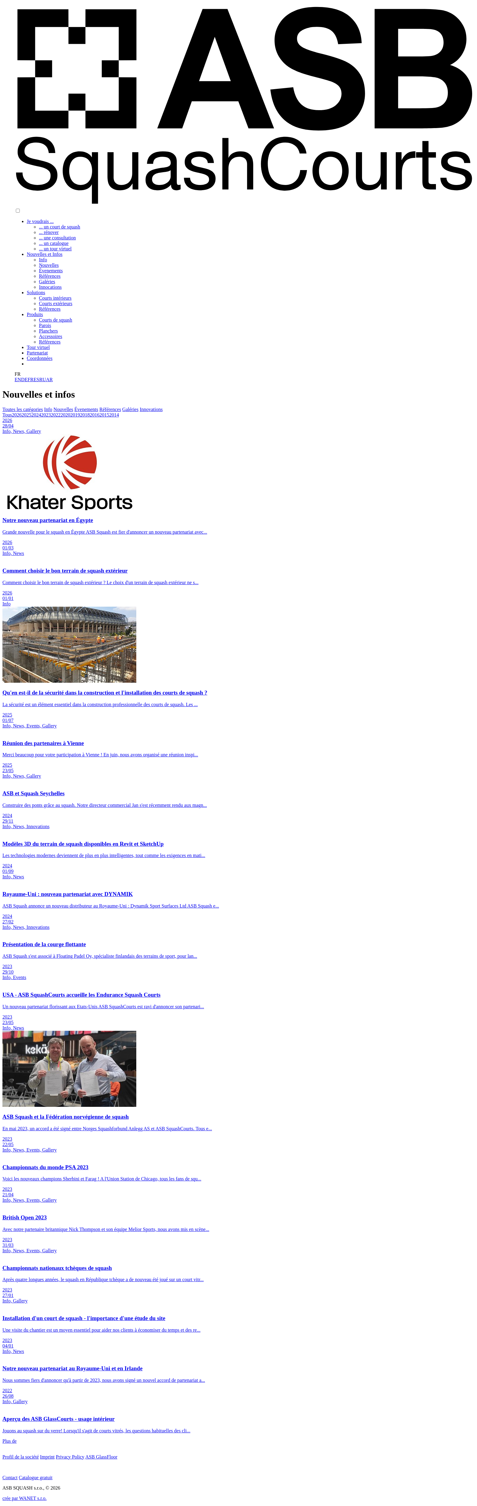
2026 (17, 414)
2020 (65, 414)
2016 (94, 414)
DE (24, 379)
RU (42, 379)
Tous (7, 414)
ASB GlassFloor (101, 1456)
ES (36, 379)
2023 (46, 414)
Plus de (9, 1441)
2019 (75, 414)
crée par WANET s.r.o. (24, 1498)
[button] (18, 211)
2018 (85, 414)
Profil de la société (20, 1456)
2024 (36, 414)
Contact (10, 1477)
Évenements (86, 409)
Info (48, 409)
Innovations (151, 409)
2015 (104, 414)
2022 (56, 414)
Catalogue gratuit (36, 1477)
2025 (26, 414)
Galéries (130, 409)
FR (31, 379)
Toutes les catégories (22, 409)
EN (18, 379)
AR (49, 379)
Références (110, 409)
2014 (114, 414)
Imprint (47, 1456)
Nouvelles (63, 409)
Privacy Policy (70, 1456)
